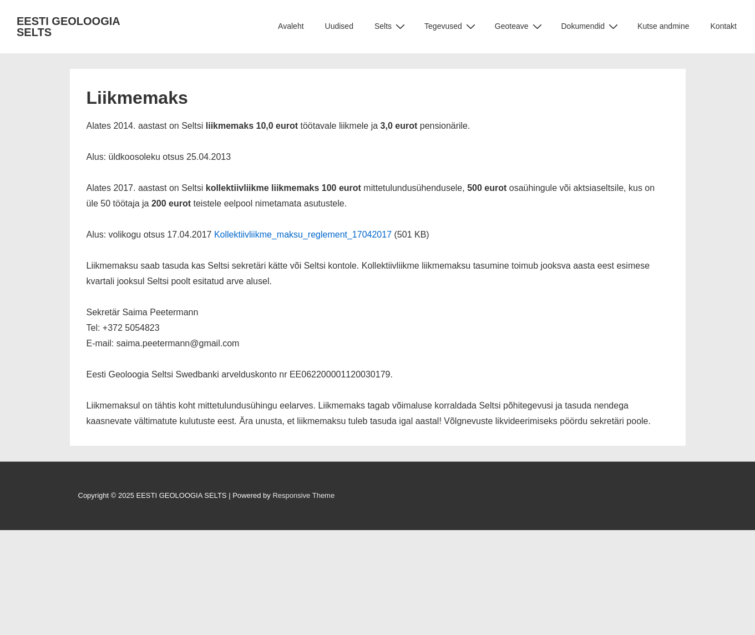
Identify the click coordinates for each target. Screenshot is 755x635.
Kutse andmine (663, 26)
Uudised (339, 26)
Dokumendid (591, 26)
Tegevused (451, 26)
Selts (391, 26)
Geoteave (520, 26)
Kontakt (724, 26)
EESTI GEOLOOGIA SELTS (68, 26)
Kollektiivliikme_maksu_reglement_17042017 (303, 234)
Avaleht (290, 26)
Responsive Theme (303, 495)
